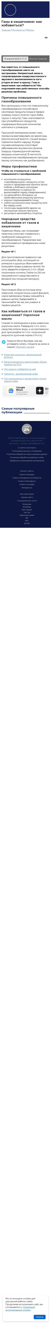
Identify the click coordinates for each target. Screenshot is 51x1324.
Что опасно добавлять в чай (20, 369)
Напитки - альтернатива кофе (21, 374)
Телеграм (26, 504)
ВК (27, 518)
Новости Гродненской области (27, 478)
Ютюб (27, 523)
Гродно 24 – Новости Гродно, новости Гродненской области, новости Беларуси (10, 10)
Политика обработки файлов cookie (27, 457)
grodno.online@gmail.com (33, 443)
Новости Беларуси (27, 481)
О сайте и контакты (27, 448)
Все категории (27, 494)
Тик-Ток (27, 512)
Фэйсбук (27, 507)
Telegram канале (24, 347)
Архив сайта (27, 497)
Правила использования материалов (27, 460)
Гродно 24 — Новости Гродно (27, 429)
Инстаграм (27, 510)
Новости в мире (26, 484)
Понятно (39, 1317)
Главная (5, 30)
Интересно (18, 30)
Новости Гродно (26, 474)
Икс (27, 521)
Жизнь (30, 30)
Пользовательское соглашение (27, 451)
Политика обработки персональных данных (27, 454)
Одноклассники (27, 515)
